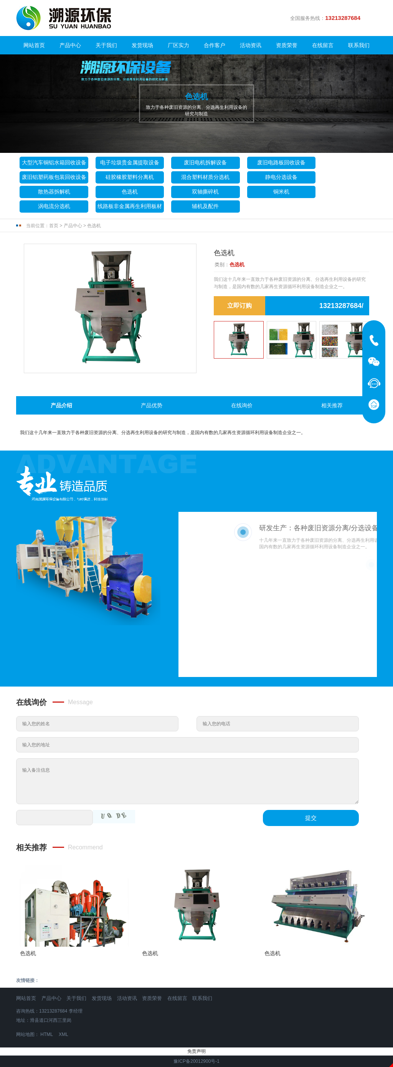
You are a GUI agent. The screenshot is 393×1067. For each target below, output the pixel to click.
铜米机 (281, 191)
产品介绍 (61, 405)
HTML (46, 1034)
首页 (53, 225)
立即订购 (239, 305)
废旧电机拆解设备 (205, 162)
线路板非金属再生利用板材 (129, 206)
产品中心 (70, 45)
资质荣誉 (286, 45)
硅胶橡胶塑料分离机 (130, 177)
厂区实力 (178, 45)
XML (63, 1034)
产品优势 (151, 405)
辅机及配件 (205, 206)
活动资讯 (250, 45)
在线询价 (242, 405)
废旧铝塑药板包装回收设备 (54, 177)
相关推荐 (332, 405)
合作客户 (214, 45)
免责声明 (196, 1051)
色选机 (130, 191)
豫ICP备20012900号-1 (196, 1061)
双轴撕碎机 (205, 191)
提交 (311, 818)
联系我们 (359, 45)
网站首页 (34, 45)
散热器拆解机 (54, 191)
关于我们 (106, 45)
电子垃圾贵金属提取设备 (129, 162)
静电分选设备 (281, 177)
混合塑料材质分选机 (205, 177)
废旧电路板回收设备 (281, 162)
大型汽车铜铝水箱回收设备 (54, 162)
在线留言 (323, 45)
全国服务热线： (328, 18)
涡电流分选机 (54, 206)
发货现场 (142, 45)
